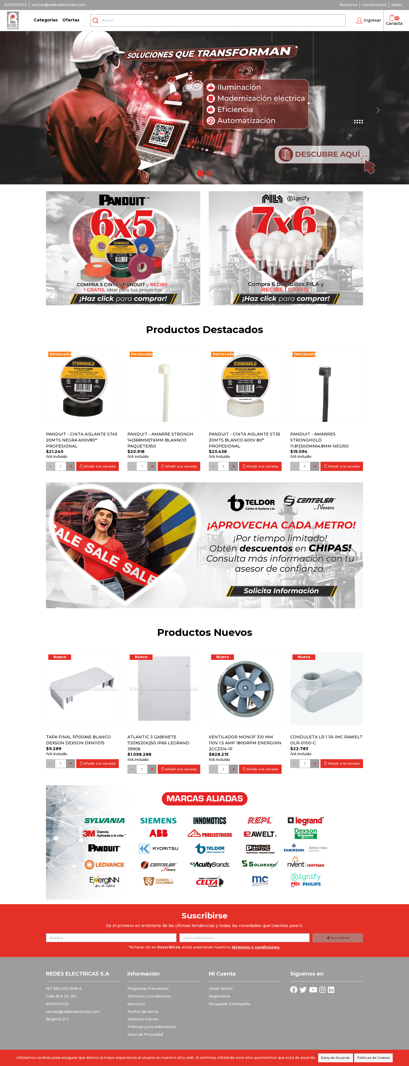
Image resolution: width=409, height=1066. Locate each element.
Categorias (46, 20)
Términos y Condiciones (149, 996)
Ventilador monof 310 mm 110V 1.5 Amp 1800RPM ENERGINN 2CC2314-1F (245, 742)
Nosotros (348, 5)
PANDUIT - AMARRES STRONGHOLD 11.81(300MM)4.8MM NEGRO (319, 440)
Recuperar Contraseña (229, 1004)
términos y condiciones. (256, 947)
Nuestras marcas (143, 1019)
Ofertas (70, 20)
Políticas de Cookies (373, 1058)
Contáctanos (374, 5)
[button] (368, 20)
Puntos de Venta (142, 1011)
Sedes (396, 5)
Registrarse (219, 996)
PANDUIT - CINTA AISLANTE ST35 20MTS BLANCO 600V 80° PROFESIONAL (244, 440)
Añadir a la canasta (97, 466)
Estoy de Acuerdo (335, 1058)
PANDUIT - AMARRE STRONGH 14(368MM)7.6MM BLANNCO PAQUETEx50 (160, 440)
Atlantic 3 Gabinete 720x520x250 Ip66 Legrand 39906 (158, 742)
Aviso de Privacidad (145, 1034)
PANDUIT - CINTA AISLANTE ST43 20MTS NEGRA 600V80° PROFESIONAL (81, 440)
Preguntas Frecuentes (148, 988)
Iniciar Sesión (221, 988)
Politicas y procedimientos (152, 1027)
